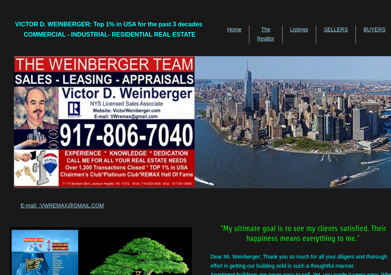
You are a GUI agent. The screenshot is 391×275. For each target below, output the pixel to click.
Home (234, 29)
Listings (299, 29)
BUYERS (375, 29)
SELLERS (336, 29)
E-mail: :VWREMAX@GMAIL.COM (62, 205)
